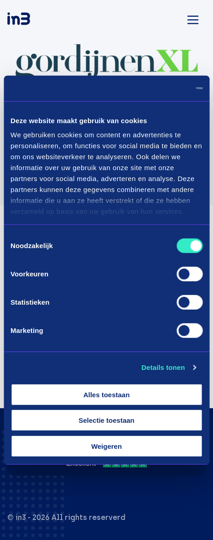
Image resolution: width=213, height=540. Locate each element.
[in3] (34, 20)
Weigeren (106, 446)
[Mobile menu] (193, 18)
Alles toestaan (106, 394)
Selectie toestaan (106, 420)
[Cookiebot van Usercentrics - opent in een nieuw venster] (163, 88)
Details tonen (163, 367)
